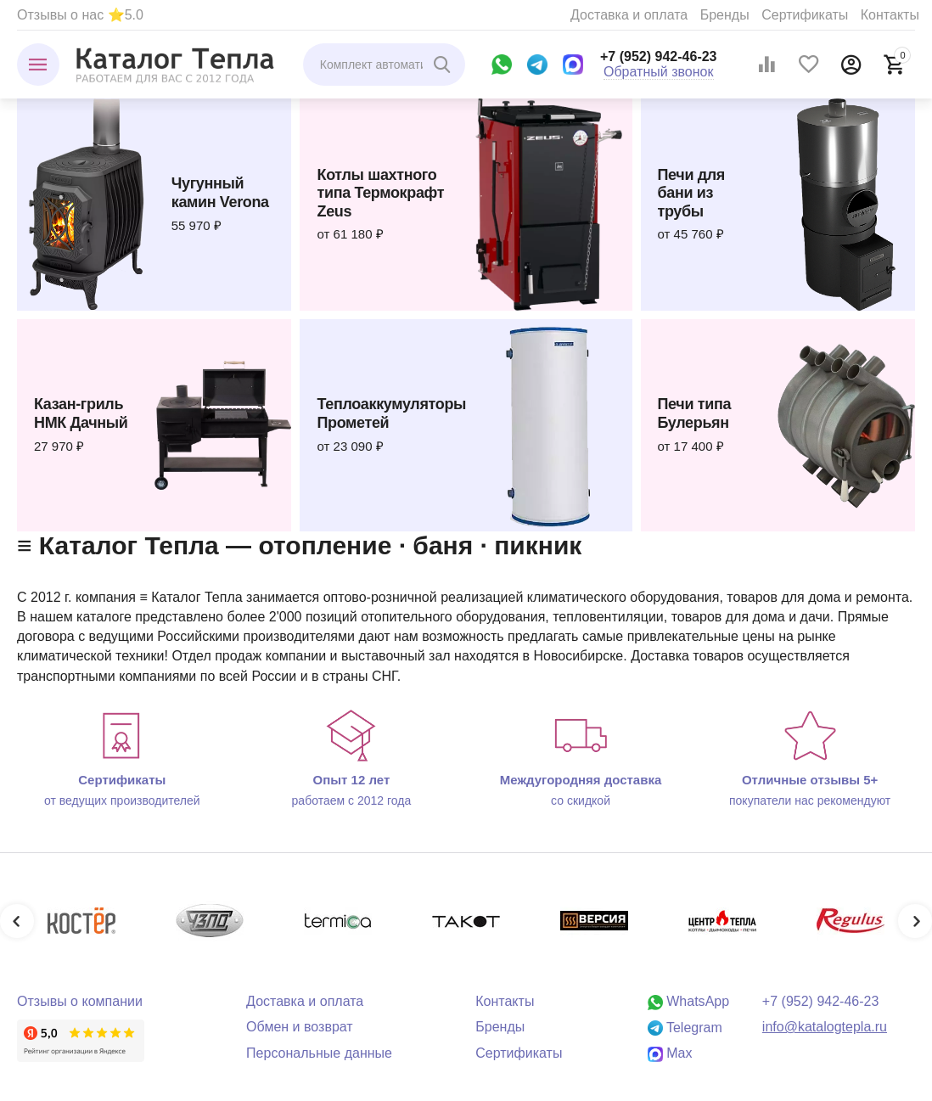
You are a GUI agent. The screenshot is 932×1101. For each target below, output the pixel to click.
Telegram (685, 1027)
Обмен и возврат (299, 1027)
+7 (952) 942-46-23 (658, 56)
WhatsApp (688, 1001)
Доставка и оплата (629, 15)
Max (670, 1053)
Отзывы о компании (80, 1001)
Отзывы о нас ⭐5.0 (80, 15)
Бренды (725, 15)
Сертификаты (804, 15)
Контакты (890, 15)
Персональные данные (319, 1053)
